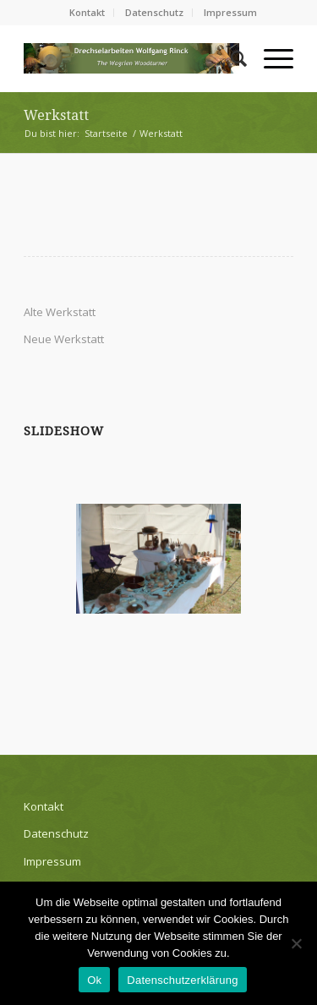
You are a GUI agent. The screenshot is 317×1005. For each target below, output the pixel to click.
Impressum (230, 12)
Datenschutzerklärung (182, 980)
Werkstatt (56, 115)
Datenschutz (154, 12)
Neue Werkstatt (64, 339)
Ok (94, 980)
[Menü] (270, 58)
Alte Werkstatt (60, 312)
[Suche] (230, 58)
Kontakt (87, 12)
